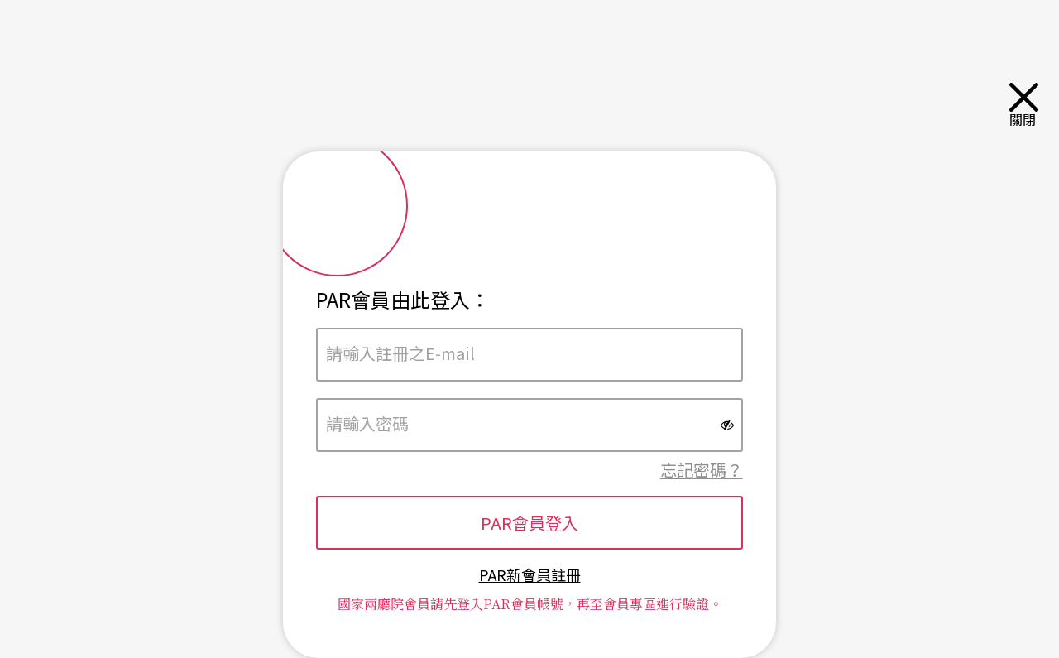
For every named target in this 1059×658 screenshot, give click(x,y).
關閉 (1025, 105)
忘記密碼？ (701, 469)
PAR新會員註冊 (530, 575)
